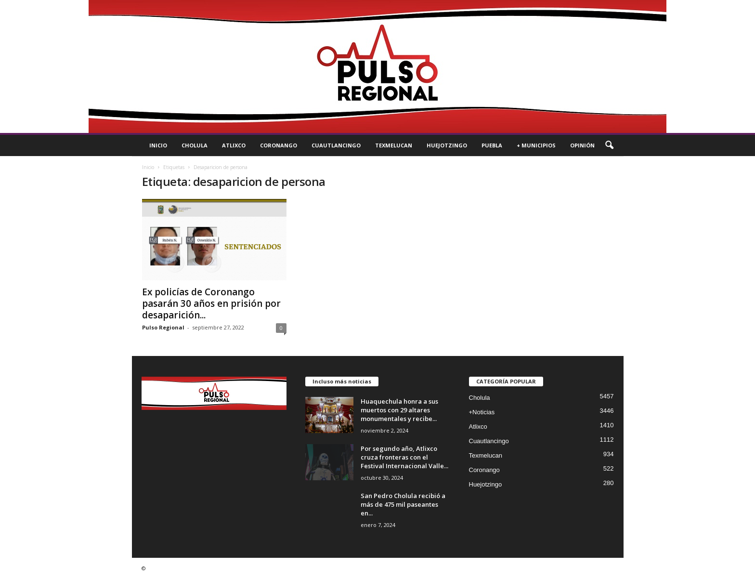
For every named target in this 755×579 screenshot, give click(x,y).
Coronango (278, 145)
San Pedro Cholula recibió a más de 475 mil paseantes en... (403, 504)
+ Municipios (536, 145)
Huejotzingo (447, 145)
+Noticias (482, 412)
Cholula (195, 145)
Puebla (492, 145)
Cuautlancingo (336, 145)
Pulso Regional (163, 327)
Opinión (582, 145)
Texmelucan (393, 145)
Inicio (158, 145)
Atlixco (234, 145)
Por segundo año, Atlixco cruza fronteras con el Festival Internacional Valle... (404, 457)
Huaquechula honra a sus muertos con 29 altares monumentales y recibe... (399, 410)
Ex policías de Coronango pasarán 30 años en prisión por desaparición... (211, 303)
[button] (609, 145)
